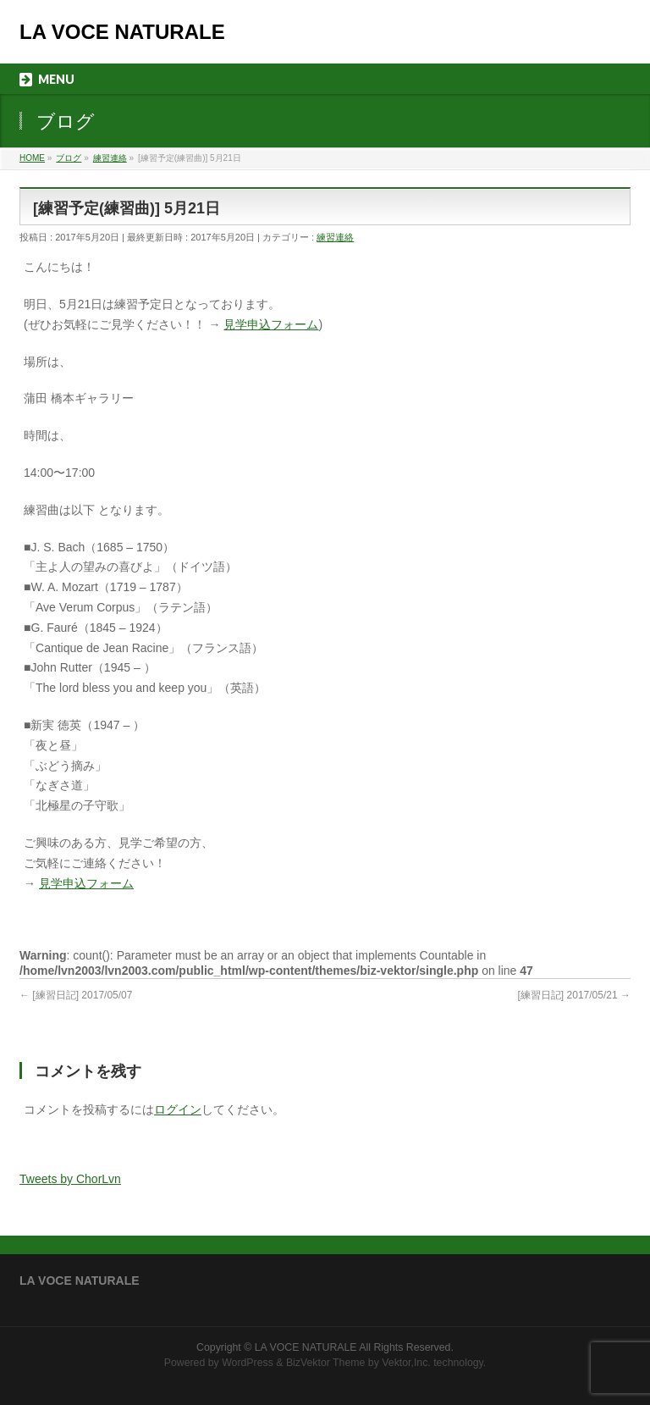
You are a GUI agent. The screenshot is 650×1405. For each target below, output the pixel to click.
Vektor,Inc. (406, 1363)
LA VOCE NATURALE (122, 31)
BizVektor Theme (326, 1363)
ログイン (177, 1109)
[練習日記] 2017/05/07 (75, 995)
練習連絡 (335, 237)
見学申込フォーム (270, 324)
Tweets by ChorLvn (70, 1179)
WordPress (247, 1363)
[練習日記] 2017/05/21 (574, 995)
